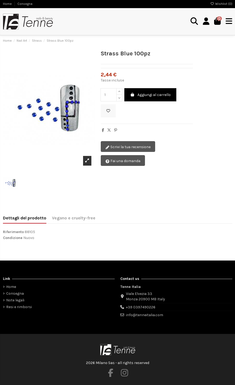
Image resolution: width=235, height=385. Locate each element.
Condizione (13, 238)
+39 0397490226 (140, 307)
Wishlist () (221, 4)
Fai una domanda (122, 161)
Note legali (15, 300)
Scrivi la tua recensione (128, 147)
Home (8, 4)
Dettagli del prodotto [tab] (24, 217)
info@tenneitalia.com (144, 315)
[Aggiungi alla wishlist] (108, 110)
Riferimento (13, 232)
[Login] (206, 21)
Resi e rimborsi (19, 307)
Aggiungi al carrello (150, 94)
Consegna (24, 4)
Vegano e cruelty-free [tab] (73, 217)
